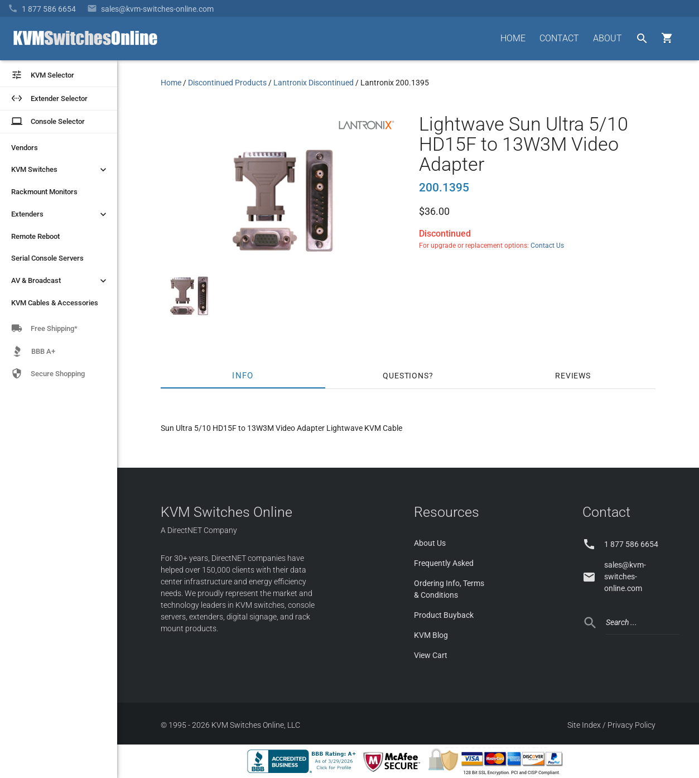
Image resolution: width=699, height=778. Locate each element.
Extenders (60, 214)
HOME (513, 38)
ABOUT (607, 38)
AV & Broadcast (60, 280)
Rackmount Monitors (44, 192)
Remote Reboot (35, 236)
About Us (430, 543)
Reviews (573, 375)
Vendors (24, 147)
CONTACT (559, 38)
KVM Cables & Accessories (54, 303)
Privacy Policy (631, 725)
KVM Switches (60, 169)
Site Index (584, 725)
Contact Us (547, 245)
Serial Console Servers (47, 258)
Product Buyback (444, 615)
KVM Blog (431, 635)
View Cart (430, 655)
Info (243, 376)
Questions (405, 375)
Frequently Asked (444, 563)
